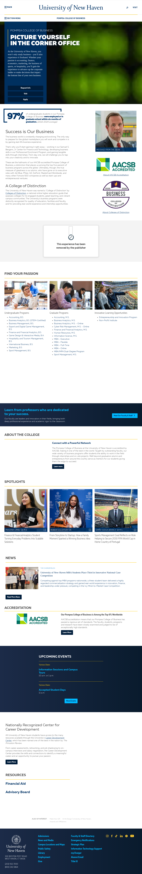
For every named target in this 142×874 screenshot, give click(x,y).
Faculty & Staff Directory (82, 836)
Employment (44, 857)
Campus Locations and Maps (51, 844)
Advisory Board (18, 792)
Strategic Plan (77, 844)
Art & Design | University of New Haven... (77, 819)
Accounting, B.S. (16, 317)
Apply (25, 99)
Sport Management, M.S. (65, 355)
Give (40, 861)
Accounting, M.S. (61, 317)
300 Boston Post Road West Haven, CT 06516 (16, 857)
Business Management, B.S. (21, 324)
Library (41, 853)
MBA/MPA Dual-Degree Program (69, 352)
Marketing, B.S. (15, 348)
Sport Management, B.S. (20, 351)
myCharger (76, 853)
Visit (25, 94)
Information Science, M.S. (65, 336)
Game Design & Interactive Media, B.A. (26, 336)
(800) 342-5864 (11, 867)
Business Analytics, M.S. (64, 321)
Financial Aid (16, 783)
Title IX (74, 861)
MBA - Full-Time (61, 345)
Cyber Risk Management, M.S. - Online (71, 327)
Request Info (26, 88)
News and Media (45, 840)
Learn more (58, 467)
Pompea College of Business (71, 18)
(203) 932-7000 (11, 864)
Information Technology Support (86, 849)
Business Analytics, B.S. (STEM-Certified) (27, 321)
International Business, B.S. (21, 344)
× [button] (140, 869)
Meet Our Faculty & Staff (125, 415)
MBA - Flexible (61, 342)
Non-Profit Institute (108, 321)
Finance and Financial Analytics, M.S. (70, 330)
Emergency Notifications (82, 840)
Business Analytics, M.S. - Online (68, 324)
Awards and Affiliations (58, 821)
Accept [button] (100, 870)
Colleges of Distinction (16, 193)
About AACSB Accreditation (116, 167)
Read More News (13, 597)
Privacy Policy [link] (87, 870)
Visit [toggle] (135, 8)
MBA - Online (60, 348)
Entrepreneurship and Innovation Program (118, 317)
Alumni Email (77, 857)
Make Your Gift (55, 819)
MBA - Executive (61, 339)
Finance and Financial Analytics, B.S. (25, 332)
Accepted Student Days (52, 690)
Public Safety (44, 849)
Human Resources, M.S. (64, 333)
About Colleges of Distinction (116, 197)
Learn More (67, 632)
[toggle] (127, 7)
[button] (8, 7)
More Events (71, 701)
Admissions (43, 836)
